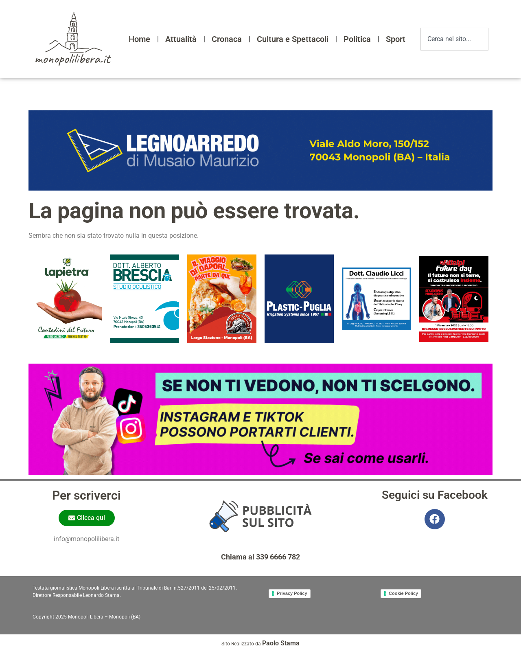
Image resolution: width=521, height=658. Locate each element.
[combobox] (454, 39)
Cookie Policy (403, 593)
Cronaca (227, 39)
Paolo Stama (281, 643)
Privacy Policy (292, 593)
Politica (357, 39)
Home (139, 39)
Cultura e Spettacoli (292, 39)
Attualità (181, 39)
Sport (395, 39)
